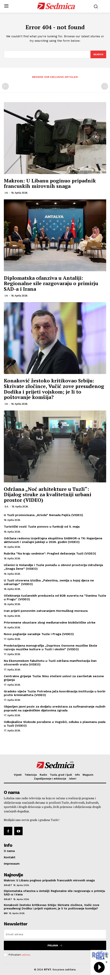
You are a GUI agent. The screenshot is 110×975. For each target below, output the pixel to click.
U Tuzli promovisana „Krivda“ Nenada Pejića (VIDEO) (43, 515)
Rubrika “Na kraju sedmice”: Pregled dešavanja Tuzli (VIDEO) (50, 553)
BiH (6, 913)
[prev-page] (5, 86)
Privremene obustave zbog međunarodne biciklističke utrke (49, 622)
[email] (55, 934)
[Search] (98, 54)
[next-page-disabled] (104, 86)
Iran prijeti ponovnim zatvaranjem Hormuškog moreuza (46, 611)
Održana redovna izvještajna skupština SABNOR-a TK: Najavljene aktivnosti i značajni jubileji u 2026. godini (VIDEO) (53, 540)
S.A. (7, 506)
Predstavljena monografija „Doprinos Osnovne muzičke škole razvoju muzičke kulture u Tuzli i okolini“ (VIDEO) (50, 647)
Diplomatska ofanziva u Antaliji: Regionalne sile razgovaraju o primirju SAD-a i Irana (51, 283)
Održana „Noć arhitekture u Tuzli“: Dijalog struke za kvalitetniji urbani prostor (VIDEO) (47, 494)
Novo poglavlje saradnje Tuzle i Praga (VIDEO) (39, 634)
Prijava (55, 945)
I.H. (6, 192)
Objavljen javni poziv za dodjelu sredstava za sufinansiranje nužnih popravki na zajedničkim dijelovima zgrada (54, 708)
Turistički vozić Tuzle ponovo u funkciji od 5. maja (42, 526)
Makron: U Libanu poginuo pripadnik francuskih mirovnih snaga (50, 183)
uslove (26, 954)
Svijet (8, 885)
